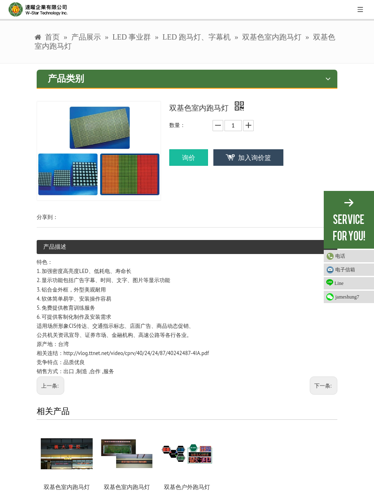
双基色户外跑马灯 (187, 487)
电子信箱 (345, 270)
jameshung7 (347, 297)
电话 (340, 256)
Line (335, 282)
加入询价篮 (254, 157)
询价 (188, 157)
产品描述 (54, 246)
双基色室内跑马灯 (67, 487)
